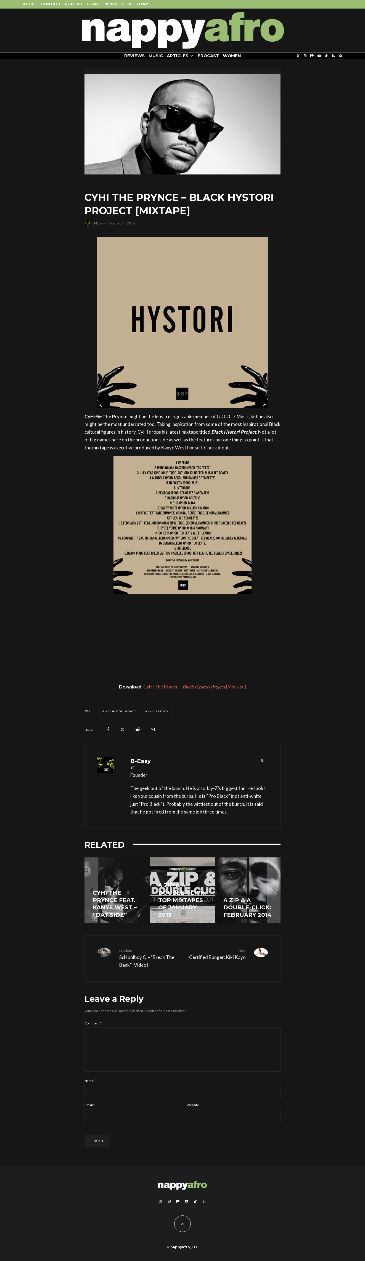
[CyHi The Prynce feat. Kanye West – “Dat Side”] (117, 890)
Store (142, 4)
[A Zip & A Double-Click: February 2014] (248, 890)
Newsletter (118, 4)
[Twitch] (333, 55)
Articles (177, 55)
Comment (93, 1023)
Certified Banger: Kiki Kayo (216, 954)
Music (156, 55)
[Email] (153, 729)
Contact (51, 4)
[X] (298, 55)
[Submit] (138, 729)
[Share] (108, 729)
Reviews (134, 55)
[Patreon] (312, 55)
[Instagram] (305, 55)
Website (193, 1111)
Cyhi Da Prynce (157, 711)
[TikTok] (326, 55)
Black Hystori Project (119, 711)
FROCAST (208, 55)
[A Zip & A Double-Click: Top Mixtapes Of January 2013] (182, 890)
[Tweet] (122, 729)
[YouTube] (319, 55)
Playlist (74, 4)
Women (232, 55)
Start (93, 4)
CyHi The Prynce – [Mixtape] (194, 687)
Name (90, 1087)
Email (89, 1111)
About (30, 4)
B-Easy (98, 223)
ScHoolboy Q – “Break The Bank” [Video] (148, 958)
